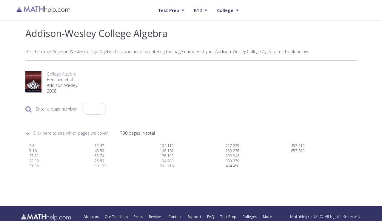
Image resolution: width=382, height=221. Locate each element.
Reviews (155, 216)
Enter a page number (56, 109)
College (225, 10)
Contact (174, 216)
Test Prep (228, 216)
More (267, 216)
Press (138, 216)
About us (91, 216)
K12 (198, 10)
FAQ (210, 216)
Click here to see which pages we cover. (71, 133)
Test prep (168, 10)
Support (194, 216)
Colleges (249, 216)
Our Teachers (116, 216)
